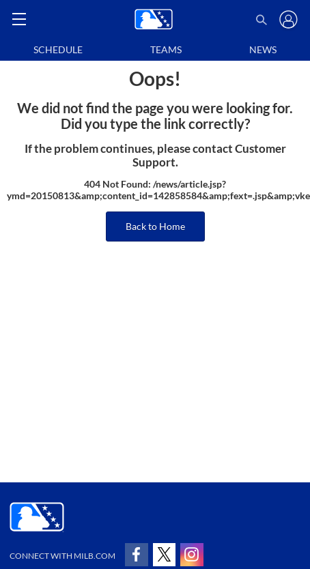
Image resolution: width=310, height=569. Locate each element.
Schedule (58, 49)
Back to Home (155, 226)
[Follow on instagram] (191, 554)
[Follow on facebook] (136, 554)
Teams (166, 49)
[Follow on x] (164, 554)
